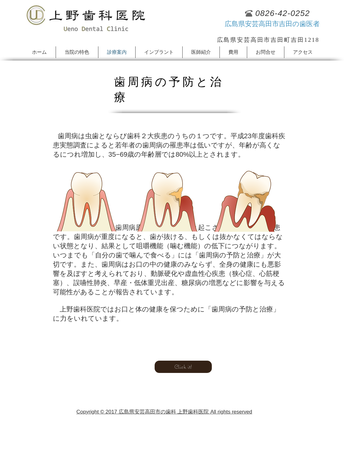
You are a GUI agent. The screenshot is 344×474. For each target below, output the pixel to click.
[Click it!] (183, 367)
